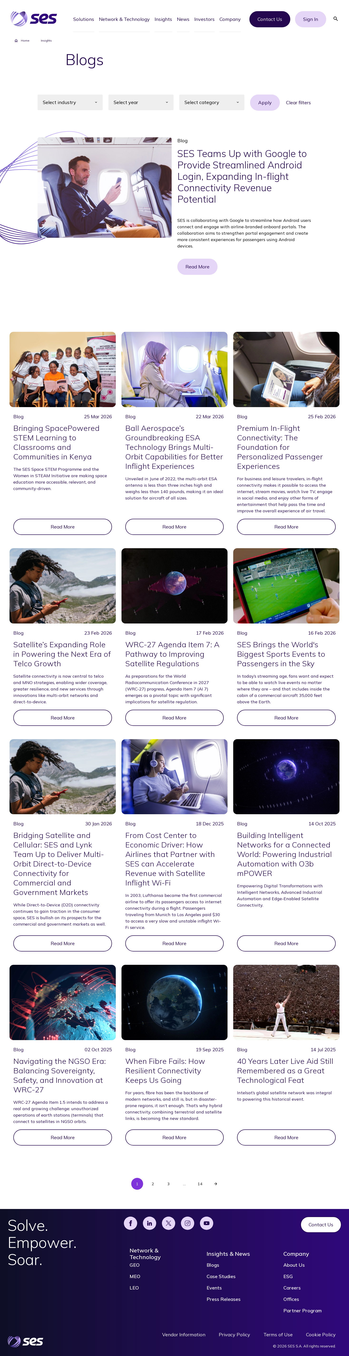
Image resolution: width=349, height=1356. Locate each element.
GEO (135, 1265)
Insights (46, 40)
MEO (135, 1276)
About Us (294, 1265)
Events (214, 1288)
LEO (134, 1288)
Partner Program (302, 1310)
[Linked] (149, 1223)
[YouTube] (206, 1223)
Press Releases (224, 1299)
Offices (291, 1299)
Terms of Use (278, 1334)
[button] (83, 19)
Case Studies (221, 1276)
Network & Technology (145, 1253)
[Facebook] (130, 1223)
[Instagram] (187, 1223)
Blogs (213, 1265)
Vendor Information (183, 1334)
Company (296, 1253)
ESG (288, 1276)
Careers (292, 1288)
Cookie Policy (321, 1334)
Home (21, 41)
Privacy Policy (234, 1334)
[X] (168, 1223)
